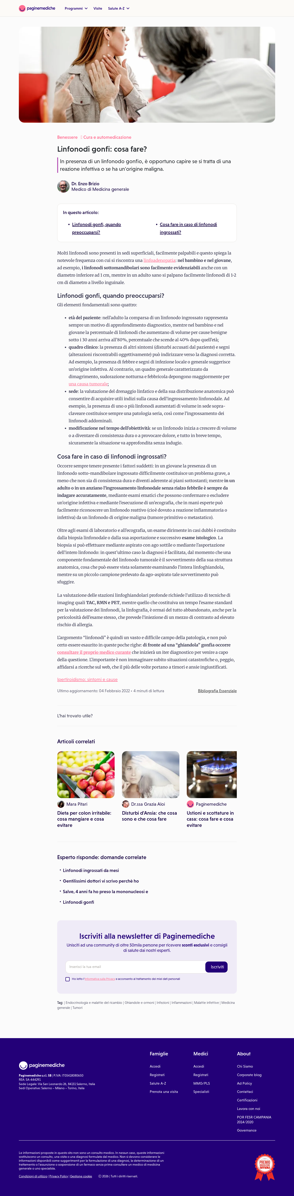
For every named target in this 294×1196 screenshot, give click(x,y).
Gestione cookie (81, 1176)
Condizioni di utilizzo (33, 1176)
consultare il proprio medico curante (94, 652)
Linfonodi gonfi (78, 902)
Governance (247, 1130)
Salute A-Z (118, 8)
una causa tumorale (88, 384)
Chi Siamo (245, 1066)
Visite (97, 8)
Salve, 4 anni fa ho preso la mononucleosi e (105, 891)
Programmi (76, 8)
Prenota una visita (164, 1092)
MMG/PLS (201, 1083)
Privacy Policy (58, 1176)
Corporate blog (249, 1075)
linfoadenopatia (159, 260)
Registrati (157, 1075)
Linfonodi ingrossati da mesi (91, 870)
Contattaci (245, 1092)
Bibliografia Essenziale (217, 691)
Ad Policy (244, 1083)
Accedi (155, 1066)
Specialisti (201, 1092)
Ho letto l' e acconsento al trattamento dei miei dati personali (126, 979)
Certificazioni (247, 1100)
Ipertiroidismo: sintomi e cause (87, 679)
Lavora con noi (248, 1109)
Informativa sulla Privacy (100, 979)
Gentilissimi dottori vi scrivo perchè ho (101, 880)
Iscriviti (217, 966)
